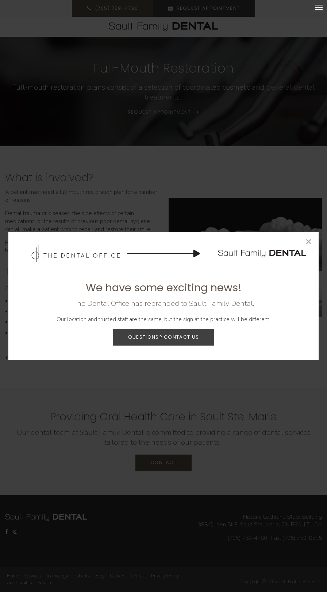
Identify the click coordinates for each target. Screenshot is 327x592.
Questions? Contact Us (163, 337)
